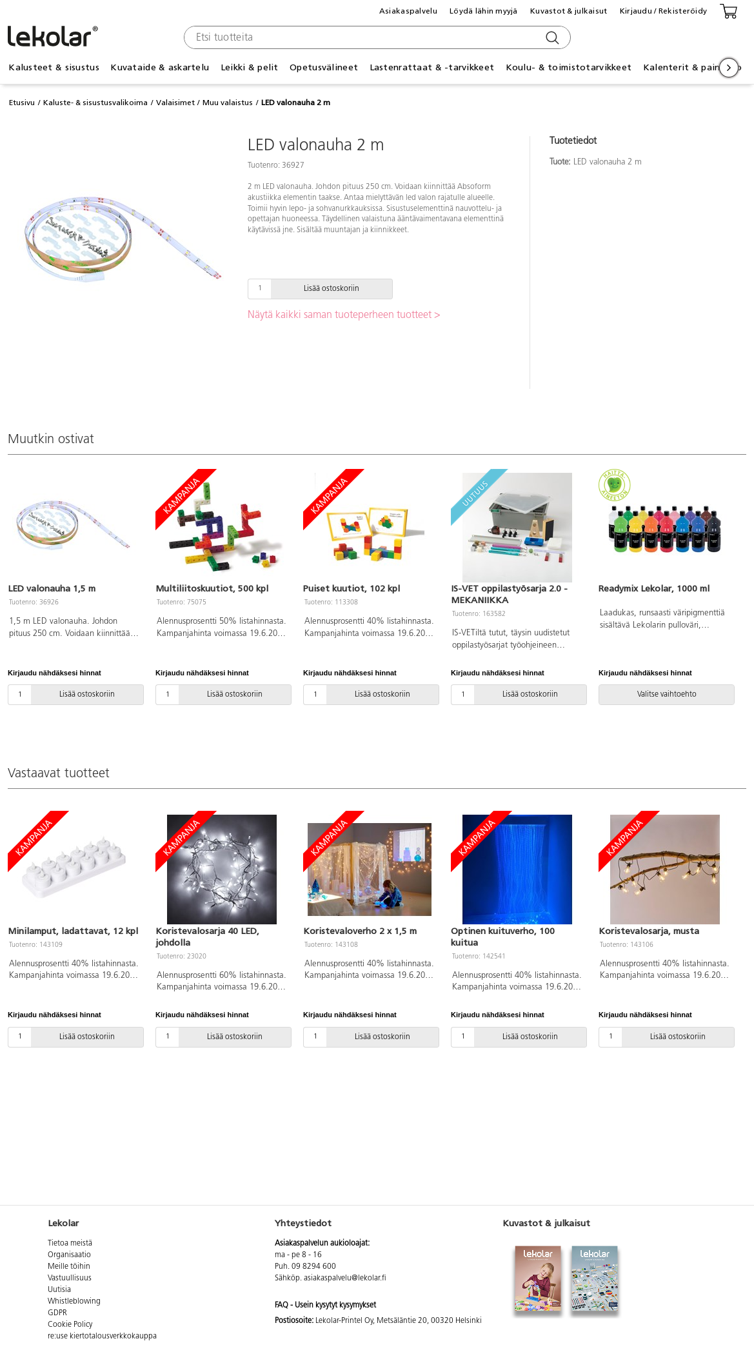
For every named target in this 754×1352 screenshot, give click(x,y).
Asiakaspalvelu (408, 10)
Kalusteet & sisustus (53, 67)
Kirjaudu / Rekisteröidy (663, 10)
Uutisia (59, 1290)
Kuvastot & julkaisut (569, 10)
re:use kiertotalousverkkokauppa (102, 1336)
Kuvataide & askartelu (159, 67)
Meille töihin (69, 1267)
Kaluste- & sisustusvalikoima (95, 102)
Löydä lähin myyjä (484, 10)
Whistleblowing (74, 1302)
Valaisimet (175, 102)
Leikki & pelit (250, 67)
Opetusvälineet (324, 67)
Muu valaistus (228, 102)
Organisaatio (69, 1255)
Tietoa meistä (70, 1244)
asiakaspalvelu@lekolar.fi (345, 1278)
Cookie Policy (70, 1325)
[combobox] (375, 37)
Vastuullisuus (70, 1278)
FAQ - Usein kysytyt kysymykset (325, 1305)
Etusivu (22, 102)
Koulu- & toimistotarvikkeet (569, 67)
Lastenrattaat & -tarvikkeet (432, 67)
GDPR (57, 1313)
